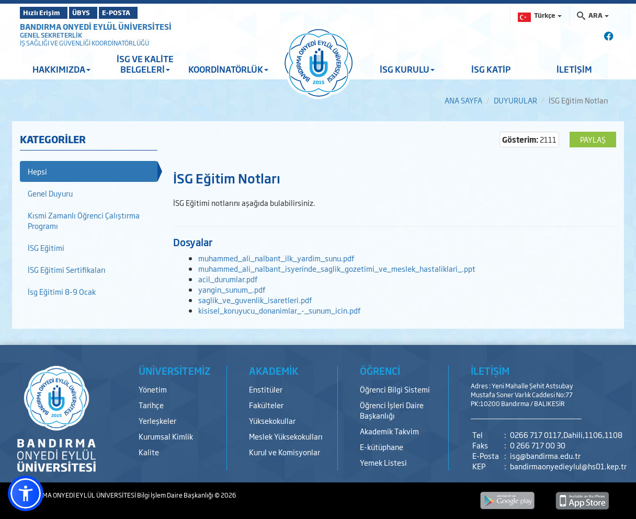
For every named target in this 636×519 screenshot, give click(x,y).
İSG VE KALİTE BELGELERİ (145, 63)
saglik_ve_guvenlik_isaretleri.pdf (255, 299)
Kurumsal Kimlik (166, 436)
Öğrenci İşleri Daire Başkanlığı (392, 410)
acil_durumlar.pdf (228, 278)
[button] (25, 493)
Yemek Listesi (383, 462)
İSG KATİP (490, 69)
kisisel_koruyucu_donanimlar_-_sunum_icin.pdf (279, 310)
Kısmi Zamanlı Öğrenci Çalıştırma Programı (84, 220)
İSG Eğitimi (46, 247)
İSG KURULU (407, 69)
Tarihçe (151, 404)
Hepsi (37, 171)
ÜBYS (97, 12)
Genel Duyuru (50, 193)
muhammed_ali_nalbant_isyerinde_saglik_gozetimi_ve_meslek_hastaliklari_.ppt (336, 268)
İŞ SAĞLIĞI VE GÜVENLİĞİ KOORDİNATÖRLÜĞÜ (84, 43)
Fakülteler (266, 404)
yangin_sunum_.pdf (232, 289)
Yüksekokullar (272, 420)
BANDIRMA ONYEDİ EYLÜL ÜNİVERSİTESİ (96, 26)
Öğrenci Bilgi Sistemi (395, 389)
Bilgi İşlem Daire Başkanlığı (175, 495)
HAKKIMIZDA (61, 69)
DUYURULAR (515, 100)
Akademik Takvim (389, 430)
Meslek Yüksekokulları (286, 436)
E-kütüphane (381, 446)
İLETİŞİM (574, 69)
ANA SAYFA (463, 100)
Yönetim (153, 389)
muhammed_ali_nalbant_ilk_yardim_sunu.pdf (276, 257)
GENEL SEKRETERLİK (51, 35)
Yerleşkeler (157, 420)
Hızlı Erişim (45, 12)
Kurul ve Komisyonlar (284, 451)
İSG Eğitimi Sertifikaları (67, 269)
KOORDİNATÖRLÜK (228, 69)
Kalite (149, 451)
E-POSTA (145, 12)
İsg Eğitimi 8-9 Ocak (62, 291)
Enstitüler (265, 389)
